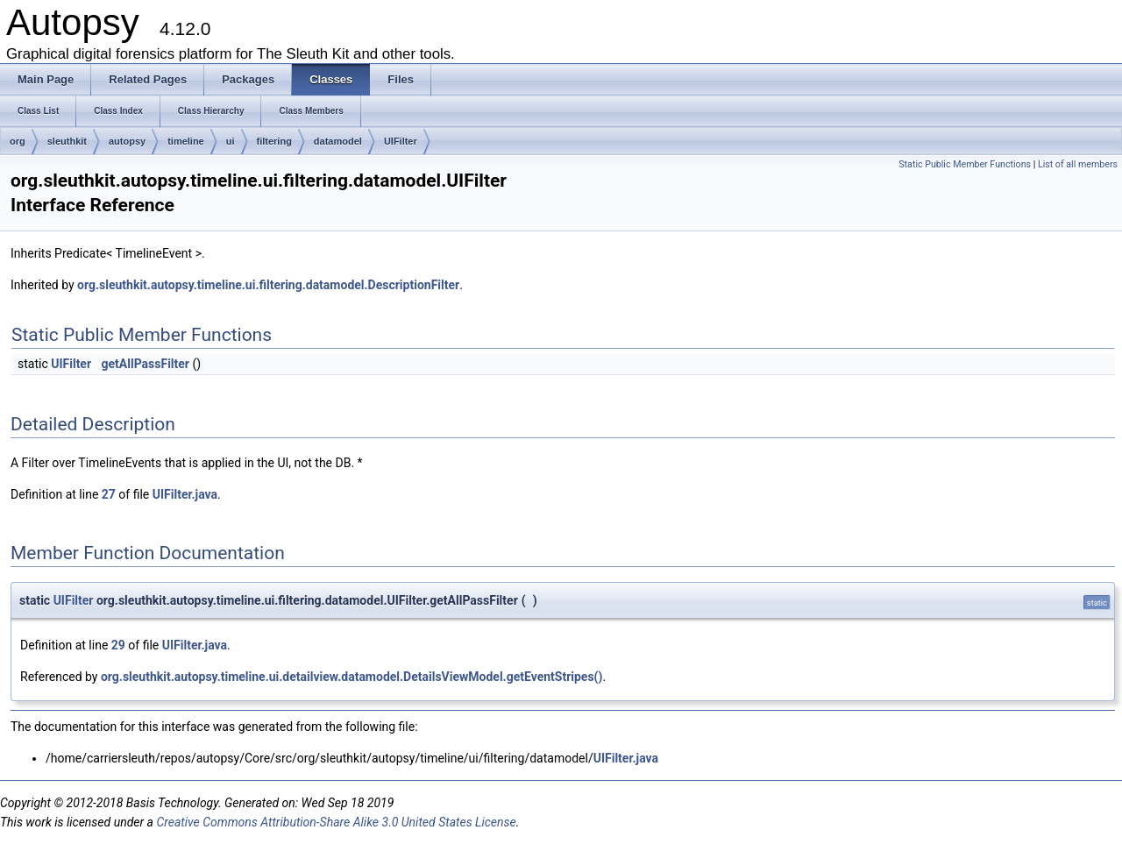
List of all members (1078, 164)
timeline (185, 141)
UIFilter (400, 141)
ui (230, 141)
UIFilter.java (185, 494)
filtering (274, 141)
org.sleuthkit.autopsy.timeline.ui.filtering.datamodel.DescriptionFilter (268, 285)
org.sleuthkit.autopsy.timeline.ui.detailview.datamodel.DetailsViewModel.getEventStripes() (351, 677)
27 (109, 494)
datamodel (338, 141)
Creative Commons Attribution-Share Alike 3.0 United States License (335, 822)
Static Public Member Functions (964, 164)
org (17, 141)
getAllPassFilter (145, 364)
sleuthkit (67, 141)
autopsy (127, 141)
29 (118, 645)
